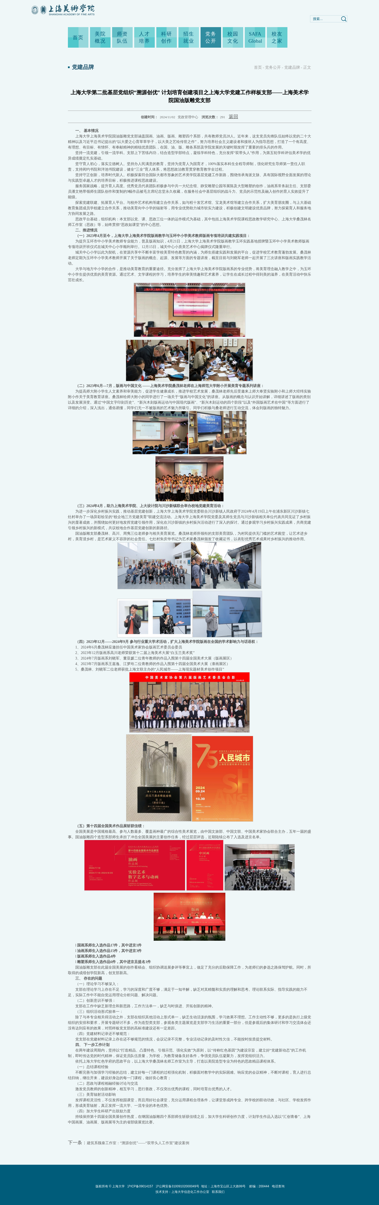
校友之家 (277, 37)
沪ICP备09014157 (140, 1186)
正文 (307, 67)
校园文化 (232, 37)
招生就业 (188, 37)
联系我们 (218, 1192)
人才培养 (144, 37)
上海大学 (118, 1186)
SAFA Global (255, 37)
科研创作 (166, 37)
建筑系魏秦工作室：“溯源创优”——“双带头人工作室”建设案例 (138, 1143)
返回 (233, 116)
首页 (78, 37)
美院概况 (100, 37)
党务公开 (210, 37)
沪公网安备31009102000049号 (177, 1186)
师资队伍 (122, 37)
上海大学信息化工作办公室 (191, 1192)
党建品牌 (292, 67)
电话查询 (278, 1186)
